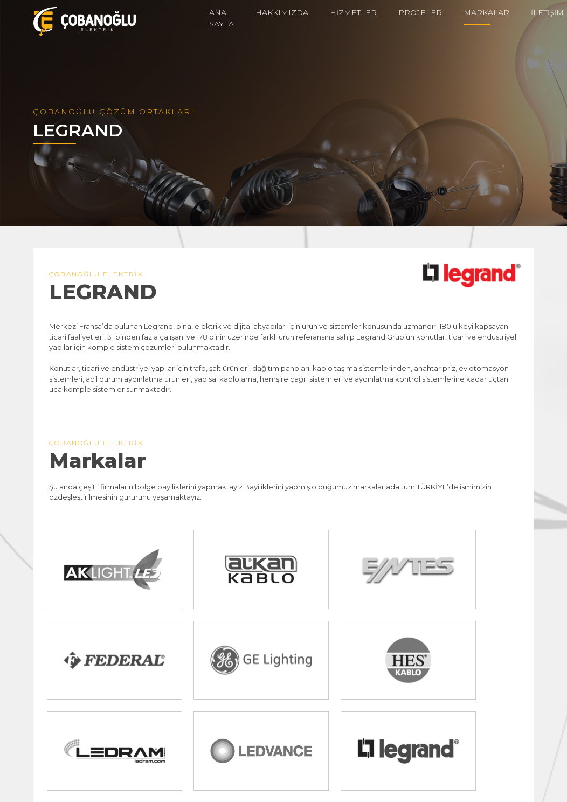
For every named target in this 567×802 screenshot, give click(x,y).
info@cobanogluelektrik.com (112, 779)
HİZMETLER (353, 12)
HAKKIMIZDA (281, 12)
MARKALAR (486, 12)
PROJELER (420, 12)
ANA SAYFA (221, 18)
